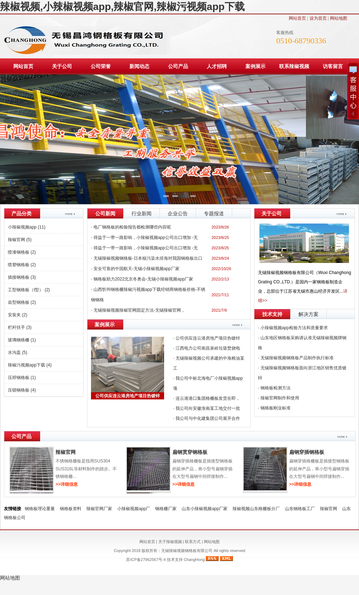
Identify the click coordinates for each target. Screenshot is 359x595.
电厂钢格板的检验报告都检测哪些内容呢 (132, 227)
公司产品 (178, 66)
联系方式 (193, 541)
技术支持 (272, 314)
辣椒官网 (20, 239)
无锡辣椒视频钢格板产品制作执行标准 (297, 357)
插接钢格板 (22, 277)
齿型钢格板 (22, 302)
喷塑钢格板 (22, 264)
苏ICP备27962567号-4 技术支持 (154, 559)
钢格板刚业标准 (275, 408)
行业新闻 (141, 213)
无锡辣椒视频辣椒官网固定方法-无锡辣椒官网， (139, 310)
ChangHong (194, 559)
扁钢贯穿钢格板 (189, 452)
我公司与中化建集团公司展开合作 (208, 418)
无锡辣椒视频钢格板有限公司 (187, 550)
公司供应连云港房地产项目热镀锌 (127, 395)
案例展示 (255, 66)
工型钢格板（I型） (29, 289)
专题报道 (214, 213)
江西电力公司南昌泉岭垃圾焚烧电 (208, 348)
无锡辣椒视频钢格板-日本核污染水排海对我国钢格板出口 (148, 258)
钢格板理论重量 (40, 508)
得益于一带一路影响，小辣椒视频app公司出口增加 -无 (146, 247)
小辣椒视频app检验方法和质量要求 (294, 327)
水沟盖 (17, 352)
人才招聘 (217, 66)
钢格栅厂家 (166, 508)
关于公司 (62, 66)
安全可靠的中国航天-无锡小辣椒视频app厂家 (137, 268)
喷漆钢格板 (22, 252)
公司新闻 (105, 213)
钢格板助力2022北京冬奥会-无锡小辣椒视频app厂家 (143, 279)
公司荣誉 (101, 66)
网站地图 (338, 18)
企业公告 (178, 213)
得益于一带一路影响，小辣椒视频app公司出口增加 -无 (146, 237)
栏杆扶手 (20, 327)
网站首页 (297, 18)
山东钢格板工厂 (300, 508)
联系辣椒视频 (294, 66)
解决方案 (308, 314)
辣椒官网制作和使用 (279, 397)
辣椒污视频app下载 (30, 365)
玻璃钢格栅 (22, 339)
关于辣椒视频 (170, 541)
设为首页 (318, 18)
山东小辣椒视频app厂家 (205, 508)
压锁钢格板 (22, 390)
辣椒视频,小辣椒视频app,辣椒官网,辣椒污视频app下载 (122, 6)
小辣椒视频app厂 (133, 508)
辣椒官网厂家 (99, 508)
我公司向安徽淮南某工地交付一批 (208, 408)
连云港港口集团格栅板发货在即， (208, 398)
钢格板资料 (70, 508)
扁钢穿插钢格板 (306, 452)
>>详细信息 (67, 484)
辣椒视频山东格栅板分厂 (256, 508)
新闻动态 (139, 66)
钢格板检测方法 (275, 387)
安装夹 (17, 314)
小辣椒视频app (27, 227)
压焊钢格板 (22, 377)
